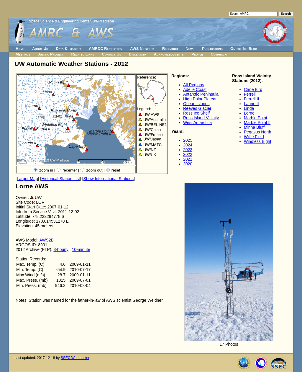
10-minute (81, 249)
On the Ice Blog (243, 48)
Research (170, 48)
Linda (249, 108)
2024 (187, 145)
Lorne (249, 113)
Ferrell (250, 94)
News (190, 48)
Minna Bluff (254, 127)
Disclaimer (137, 54)
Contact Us (111, 54)
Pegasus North (257, 132)
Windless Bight (257, 141)
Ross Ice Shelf (196, 113)
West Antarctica (197, 122)
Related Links (82, 54)
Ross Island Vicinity (201, 117)
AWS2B (46, 240)
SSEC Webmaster (75, 358)
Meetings (23, 54)
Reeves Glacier (197, 108)
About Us (40, 48)
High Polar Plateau (200, 99)
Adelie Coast (194, 89)
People (197, 54)
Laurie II (251, 103)
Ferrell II (251, 99)
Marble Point (255, 117)
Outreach (218, 54)
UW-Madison (103, 21)
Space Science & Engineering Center (60, 21)
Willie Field (254, 136)
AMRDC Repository (105, 48)
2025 (187, 140)
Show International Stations (108, 178)
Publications (212, 48)
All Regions (193, 84)
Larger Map (27, 178)
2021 (187, 159)
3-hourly (60, 249)
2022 (187, 154)
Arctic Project (51, 54)
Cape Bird (253, 89)
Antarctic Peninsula (201, 94)
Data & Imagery (68, 48)
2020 (187, 163)
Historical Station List (60, 178)
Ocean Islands (196, 103)
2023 (187, 149)
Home (20, 48)
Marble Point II (257, 122)
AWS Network (142, 48)
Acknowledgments (169, 54)
